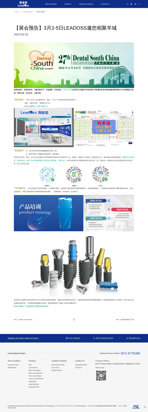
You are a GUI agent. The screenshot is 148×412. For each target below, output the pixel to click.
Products (68, 4)
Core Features (33, 367)
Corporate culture (13, 365)
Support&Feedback (81, 365)
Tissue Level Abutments (36, 379)
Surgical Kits (32, 381)
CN (127, 4)
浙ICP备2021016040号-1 (66, 406)
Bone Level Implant (35, 370)
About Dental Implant (57, 365)
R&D (30, 365)
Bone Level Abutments (36, 373)
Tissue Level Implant (35, 376)
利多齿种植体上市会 (127, 319)
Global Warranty (34, 384)
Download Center (34, 387)
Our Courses (55, 367)
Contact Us (105, 4)
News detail (41, 12)
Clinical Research (56, 370)
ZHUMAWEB (91, 406)
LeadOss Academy (86, 4)
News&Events (27, 12)
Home (17, 12)
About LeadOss (51, 4)
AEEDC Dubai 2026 (25, 319)
